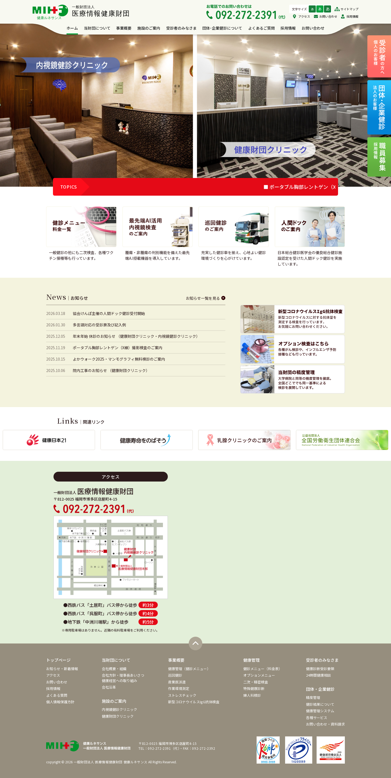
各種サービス (316, 717)
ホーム (72, 28)
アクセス (304, 16)
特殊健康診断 (253, 688)
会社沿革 (109, 687)
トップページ (58, 660)
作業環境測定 (178, 688)
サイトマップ (349, 9)
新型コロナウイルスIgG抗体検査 (193, 701)
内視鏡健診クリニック (119, 709)
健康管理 (251, 660)
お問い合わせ (328, 16)
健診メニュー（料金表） (262, 668)
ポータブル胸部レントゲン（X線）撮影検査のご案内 (117, 347)
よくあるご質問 (261, 28)
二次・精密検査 (255, 682)
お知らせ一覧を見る (203, 298)
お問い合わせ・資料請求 (325, 724)
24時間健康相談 (318, 675)
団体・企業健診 (320, 689)
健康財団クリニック (118, 716)
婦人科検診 (252, 695)
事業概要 (123, 28)
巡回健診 (175, 675)
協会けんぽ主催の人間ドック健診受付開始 (109, 313)
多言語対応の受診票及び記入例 (99, 324)
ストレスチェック (182, 695)
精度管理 (313, 697)
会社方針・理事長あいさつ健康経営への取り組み (123, 678)
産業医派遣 (177, 682)
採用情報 (352, 16)
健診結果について (320, 704)
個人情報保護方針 (60, 701)
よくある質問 (56, 695)
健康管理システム (320, 710)
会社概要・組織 (114, 668)
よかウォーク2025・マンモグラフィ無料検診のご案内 (119, 359)
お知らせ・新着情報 (62, 668)
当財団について (97, 28)
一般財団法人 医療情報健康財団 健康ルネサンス (110, 762)
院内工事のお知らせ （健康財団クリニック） (111, 370)
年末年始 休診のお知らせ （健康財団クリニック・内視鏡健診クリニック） (136, 336)
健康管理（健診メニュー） (189, 668)
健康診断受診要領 (320, 668)
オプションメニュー (259, 675)
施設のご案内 (148, 28)
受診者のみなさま (181, 28)
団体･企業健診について (222, 28)
